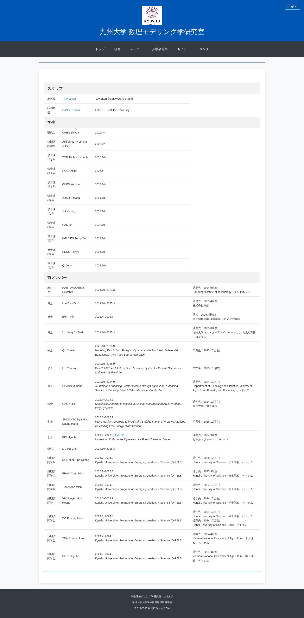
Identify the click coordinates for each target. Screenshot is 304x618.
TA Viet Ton (69, 98)
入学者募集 (160, 49)
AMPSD (119, 435)
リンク (204, 49)
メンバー (136, 49)
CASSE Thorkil (71, 110)
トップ (99, 49)
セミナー (183, 49)
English (293, 6)
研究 (117, 49)
